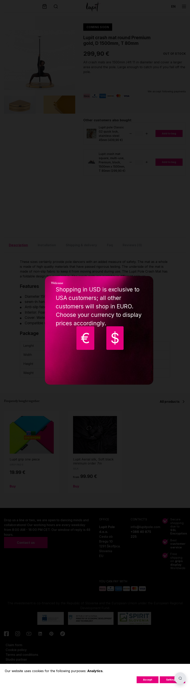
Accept (147, 679)
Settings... (172, 679)
